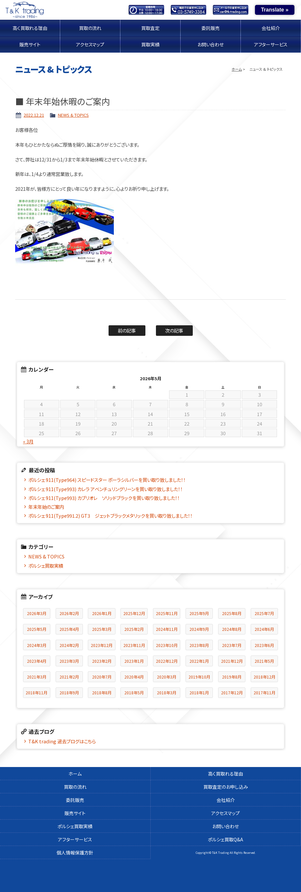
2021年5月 (264, 661)
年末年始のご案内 (46, 507)
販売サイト (30, 44)
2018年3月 (166, 692)
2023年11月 (134, 645)
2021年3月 (36, 677)
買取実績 (150, 44)
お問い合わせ (210, 44)
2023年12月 (102, 645)
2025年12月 (134, 613)
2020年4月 (134, 677)
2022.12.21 (34, 115)
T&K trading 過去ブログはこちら (62, 741)
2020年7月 (102, 677)
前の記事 (127, 330)
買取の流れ (90, 28)
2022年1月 (199, 661)
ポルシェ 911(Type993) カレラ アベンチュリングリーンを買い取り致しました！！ (105, 489)
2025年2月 (134, 629)
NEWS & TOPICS (73, 115)
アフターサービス (271, 44)
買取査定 (150, 28)
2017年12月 (232, 692)
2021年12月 (232, 661)
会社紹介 (270, 28)
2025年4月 (69, 629)
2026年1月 (102, 613)
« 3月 (28, 441)
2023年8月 (199, 645)
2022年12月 (167, 661)
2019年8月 (231, 677)
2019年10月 (199, 677)
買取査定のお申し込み (225, 786)
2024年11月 (167, 629)
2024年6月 (264, 629)
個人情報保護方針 (75, 852)
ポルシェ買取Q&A (225, 839)
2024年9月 (199, 629)
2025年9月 (199, 613)
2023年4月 (36, 661)
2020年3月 (166, 677)
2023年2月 (102, 661)
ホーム (237, 69)
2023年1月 (134, 661)
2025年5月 (36, 629)
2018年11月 (36, 692)
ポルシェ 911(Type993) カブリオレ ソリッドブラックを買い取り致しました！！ (104, 498)
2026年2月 (69, 613)
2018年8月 (102, 692)
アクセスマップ (90, 44)
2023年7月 (231, 645)
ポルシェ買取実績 (45, 565)
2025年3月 (102, 629)
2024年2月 (69, 645)
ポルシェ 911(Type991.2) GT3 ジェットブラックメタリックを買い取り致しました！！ (110, 515)
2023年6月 (264, 645)
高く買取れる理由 (30, 28)
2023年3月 (69, 661)
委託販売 (210, 28)
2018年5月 (134, 692)
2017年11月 (264, 692)
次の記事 (174, 330)
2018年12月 (264, 677)
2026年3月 (36, 613)
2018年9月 (69, 692)
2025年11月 (167, 613)
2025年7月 (264, 613)
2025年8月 (231, 613)
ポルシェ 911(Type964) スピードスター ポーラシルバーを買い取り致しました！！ (107, 480)
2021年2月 (69, 677)
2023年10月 (167, 645)
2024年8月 (231, 629)
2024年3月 (36, 645)
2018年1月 (199, 692)
